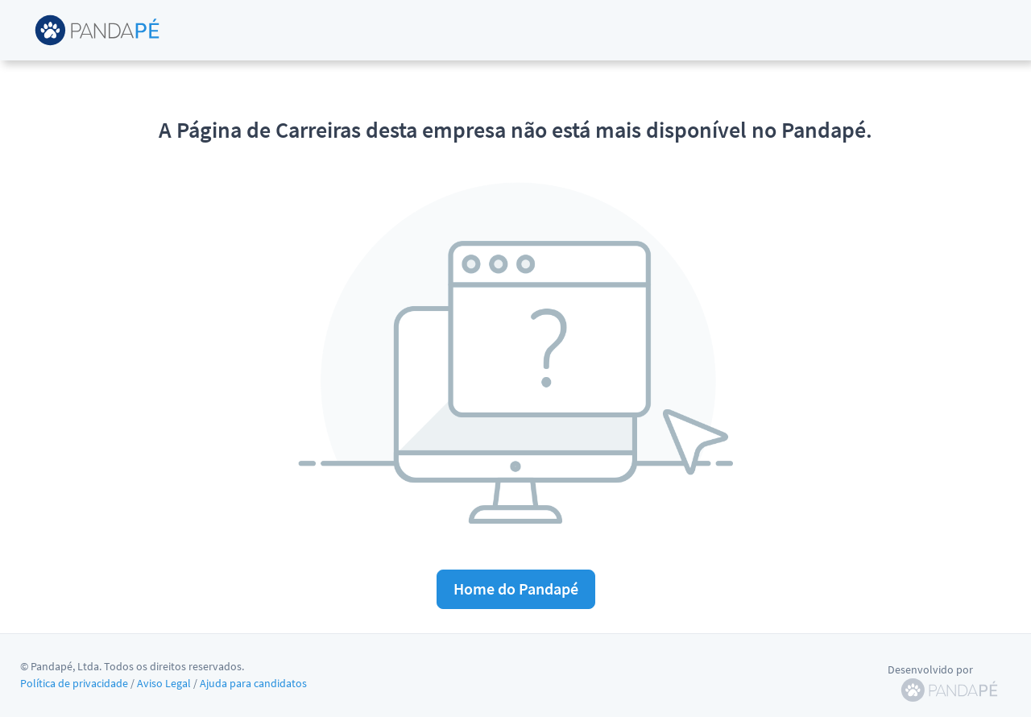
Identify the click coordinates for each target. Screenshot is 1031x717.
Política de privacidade (74, 683)
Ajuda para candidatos (253, 683)
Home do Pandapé (515, 588)
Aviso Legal (164, 683)
